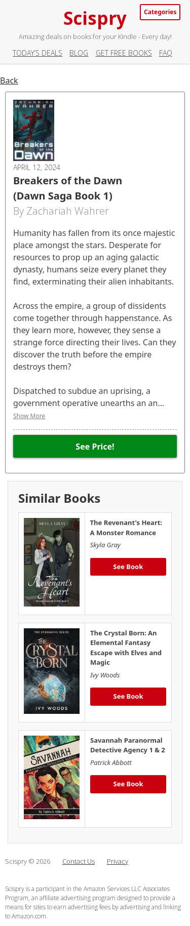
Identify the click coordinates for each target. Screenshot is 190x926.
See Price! (94, 446)
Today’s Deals (37, 53)
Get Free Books (124, 53)
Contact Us (78, 861)
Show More (29, 416)
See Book (128, 566)
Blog (78, 53)
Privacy (117, 861)
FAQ (165, 53)
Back (9, 80)
